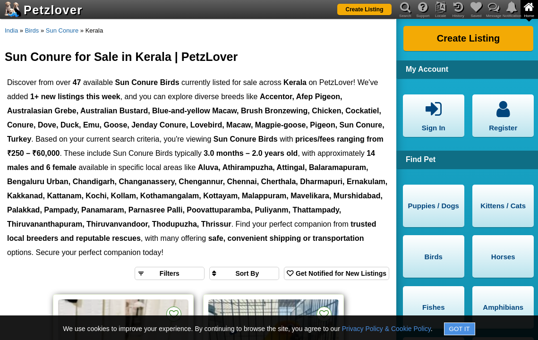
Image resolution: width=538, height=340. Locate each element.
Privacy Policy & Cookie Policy (386, 328)
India (11, 30)
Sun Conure (62, 30)
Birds (32, 30)
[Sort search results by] (244, 273)
